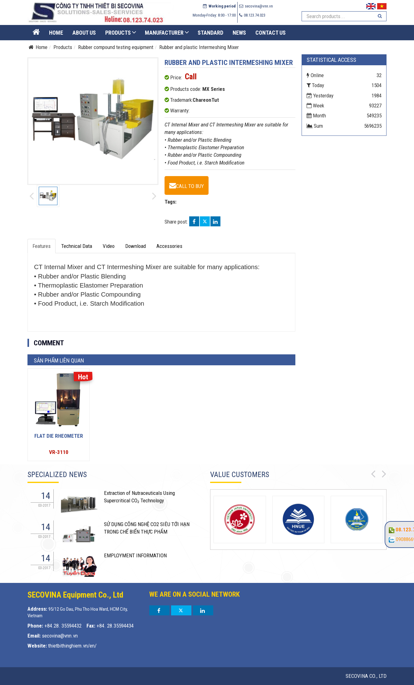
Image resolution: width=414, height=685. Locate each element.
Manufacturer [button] (164, 32)
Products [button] (118, 32)
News (239, 32)
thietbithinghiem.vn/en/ (72, 646)
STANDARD (210, 32)
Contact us (270, 32)
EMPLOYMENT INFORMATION (135, 555)
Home (56, 32)
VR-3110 (58, 452)
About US (84, 32)
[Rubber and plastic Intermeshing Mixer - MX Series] (187, 185)
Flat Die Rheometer (58, 436)
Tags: (170, 202)
